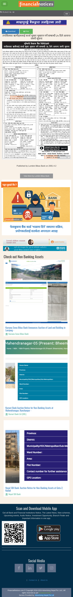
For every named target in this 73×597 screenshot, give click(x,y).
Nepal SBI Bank (14, 494)
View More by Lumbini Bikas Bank (36, 176)
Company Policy (45, 593)
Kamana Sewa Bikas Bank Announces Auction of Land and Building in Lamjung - (35, 329)
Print (26, 31)
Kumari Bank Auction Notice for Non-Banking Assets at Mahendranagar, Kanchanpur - (29, 409)
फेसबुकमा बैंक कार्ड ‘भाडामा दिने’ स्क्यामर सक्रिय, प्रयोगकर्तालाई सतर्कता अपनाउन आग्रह (36, 228)
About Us (44, 580)
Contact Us (33, 580)
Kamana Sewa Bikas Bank (18, 333)
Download (10, 31)
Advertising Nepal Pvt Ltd (44, 595)
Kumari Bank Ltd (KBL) (17, 414)
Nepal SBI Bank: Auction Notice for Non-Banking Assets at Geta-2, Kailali (34, 489)
